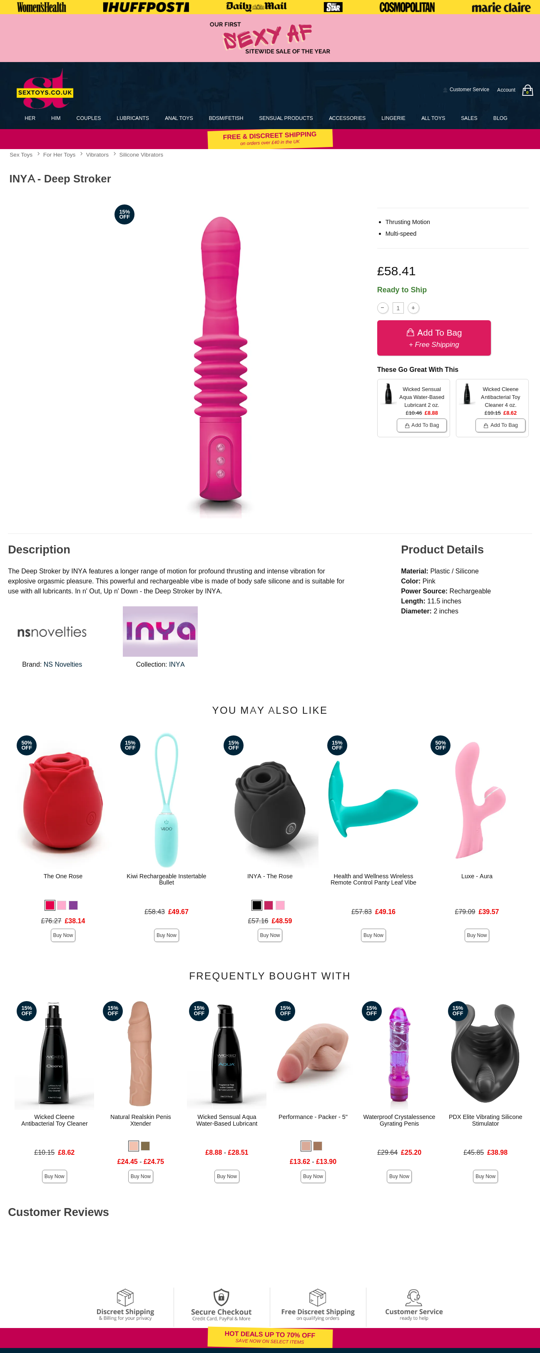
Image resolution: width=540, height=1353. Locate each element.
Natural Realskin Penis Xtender (140, 1120)
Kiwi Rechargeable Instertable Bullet (166, 879)
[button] (50, 905)
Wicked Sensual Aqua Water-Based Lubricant (227, 1120)
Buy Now (63, 935)
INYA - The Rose (270, 876)
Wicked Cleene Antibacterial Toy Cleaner (54, 1120)
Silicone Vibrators (141, 154)
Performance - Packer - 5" (313, 1117)
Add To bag (434, 338)
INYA (177, 664)
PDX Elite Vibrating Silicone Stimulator (486, 1120)
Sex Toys (21, 154)
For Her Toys (59, 154)
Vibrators (97, 154)
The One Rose (63, 876)
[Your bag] (527, 90)
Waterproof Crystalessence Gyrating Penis (399, 1120)
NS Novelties (63, 664)
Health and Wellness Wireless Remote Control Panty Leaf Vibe (373, 879)
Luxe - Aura (477, 876)
